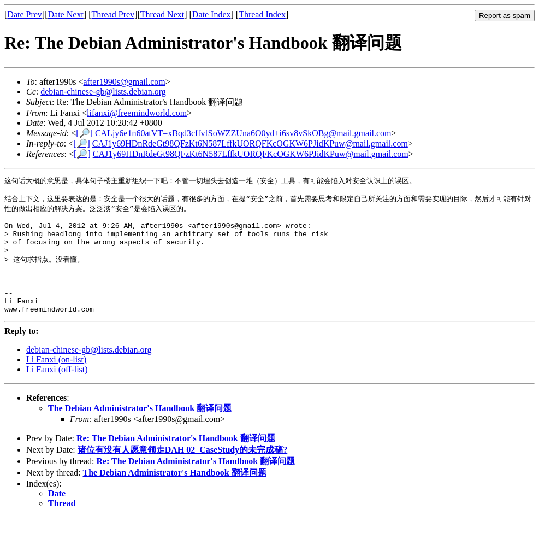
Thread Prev (112, 14)
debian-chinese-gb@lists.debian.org (103, 91)
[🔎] (84, 133)
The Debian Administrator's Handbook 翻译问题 (140, 430)
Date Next (66, 14)
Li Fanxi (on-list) (56, 381)
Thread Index (262, 14)
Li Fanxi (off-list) (57, 391)
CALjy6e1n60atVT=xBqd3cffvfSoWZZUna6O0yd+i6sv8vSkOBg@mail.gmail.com (243, 133)
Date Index (211, 14)
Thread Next (162, 14)
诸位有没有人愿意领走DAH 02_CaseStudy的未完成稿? (182, 471)
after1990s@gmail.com (124, 81)
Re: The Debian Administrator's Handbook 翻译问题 (175, 460)
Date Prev (24, 14)
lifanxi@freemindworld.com (137, 113)
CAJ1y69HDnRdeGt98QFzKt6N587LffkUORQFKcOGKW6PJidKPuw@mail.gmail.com (250, 143)
